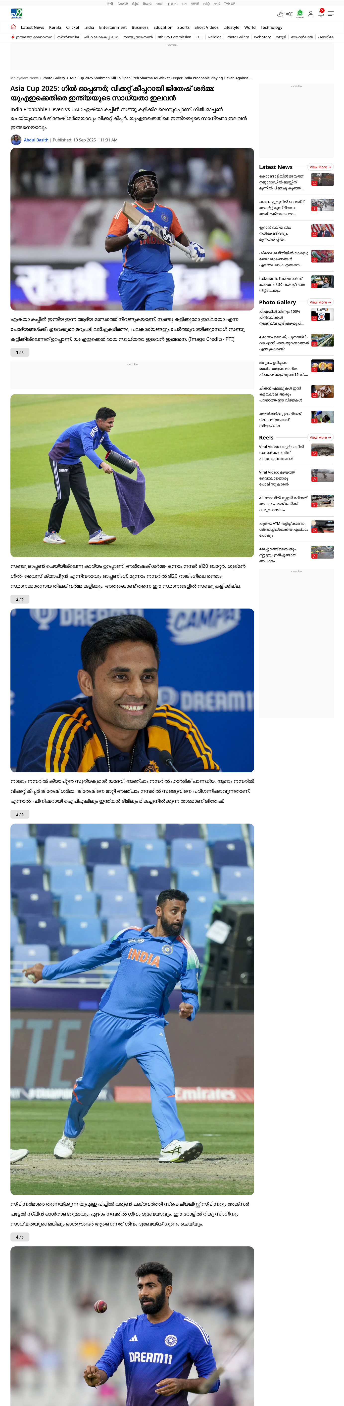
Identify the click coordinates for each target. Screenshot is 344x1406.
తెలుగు (147, 3)
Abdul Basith (37, 140)
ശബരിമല (326, 37)
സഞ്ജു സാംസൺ (138, 37)
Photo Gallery (238, 37)
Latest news (32, 27)
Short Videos (206, 27)
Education (162, 27)
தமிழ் (206, 3)
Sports (183, 27)
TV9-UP (229, 3)
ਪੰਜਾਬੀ (195, 3)
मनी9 (217, 3)
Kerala (55, 27)
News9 (123, 3)
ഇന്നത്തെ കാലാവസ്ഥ (34, 37)
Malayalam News (24, 78)
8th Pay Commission (174, 37)
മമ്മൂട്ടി (281, 37)
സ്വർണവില (68, 37)
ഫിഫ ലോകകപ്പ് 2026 (101, 37)
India (89, 27)
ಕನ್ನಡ (135, 3)
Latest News (276, 167)
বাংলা (184, 3)
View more (320, 167)
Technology (271, 27)
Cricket (72, 27)
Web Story (262, 37)
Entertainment (113, 27)
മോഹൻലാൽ (302, 37)
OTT (200, 37)
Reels (266, 437)
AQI (289, 14)
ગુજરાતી (172, 3)
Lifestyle (232, 27)
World (250, 27)
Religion (214, 37)
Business (140, 27)
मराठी (159, 3)
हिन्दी (110, 3)
